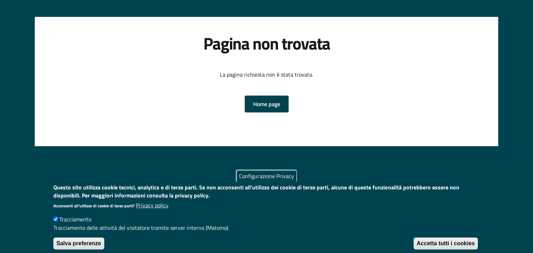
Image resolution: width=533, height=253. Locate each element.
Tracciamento (75, 225)
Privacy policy (152, 211)
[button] (267, 104)
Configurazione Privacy (266, 181)
